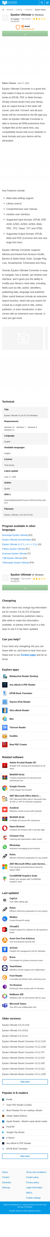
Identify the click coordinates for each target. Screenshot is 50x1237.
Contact (5, 1177)
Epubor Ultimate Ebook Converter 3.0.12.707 (23, 1052)
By (15, 19)
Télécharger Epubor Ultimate (15, 563)
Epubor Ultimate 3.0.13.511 (15, 1036)
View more (25, 1082)
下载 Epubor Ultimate (12, 558)
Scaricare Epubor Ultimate (14, 553)
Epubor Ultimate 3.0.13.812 (15, 1030)
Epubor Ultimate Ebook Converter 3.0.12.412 (23, 1069)
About (5, 1172)
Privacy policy (32, 1182)
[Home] (3, 10)
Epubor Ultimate (27, 14)
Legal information (34, 1187)
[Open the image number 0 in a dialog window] (22, 338)
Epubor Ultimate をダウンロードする (19, 544)
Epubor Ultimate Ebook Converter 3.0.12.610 (23, 1058)
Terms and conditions (36, 1172)
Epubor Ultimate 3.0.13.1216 (15, 1025)
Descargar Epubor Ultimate (15, 535)
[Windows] (10, 10)
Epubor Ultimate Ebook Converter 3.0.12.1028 (24, 1047)
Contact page (28, 655)
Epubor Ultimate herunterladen (16, 540)
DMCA (29, 1192)
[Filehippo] (9, 2)
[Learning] (19, 10)
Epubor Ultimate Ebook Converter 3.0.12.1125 (24, 1041)
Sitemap (6, 1187)
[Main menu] (47, 2)
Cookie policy (32, 1177)
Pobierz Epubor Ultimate (13, 549)
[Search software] (42, 2)
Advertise (6, 1182)
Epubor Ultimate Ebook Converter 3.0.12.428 (23, 1063)
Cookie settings (33, 1198)
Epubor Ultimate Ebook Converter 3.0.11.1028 (24, 1074)
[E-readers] (28, 10)
